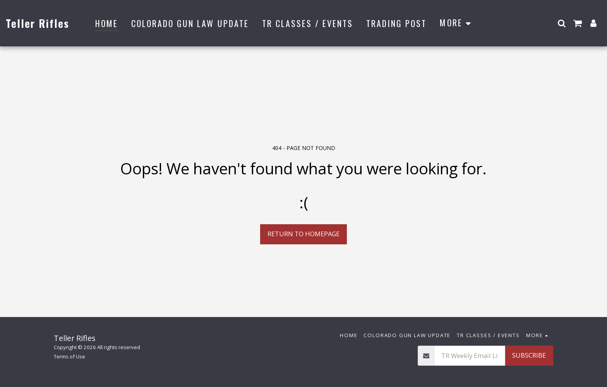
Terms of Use (69, 356)
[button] (561, 23)
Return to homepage (303, 233)
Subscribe (529, 355)
